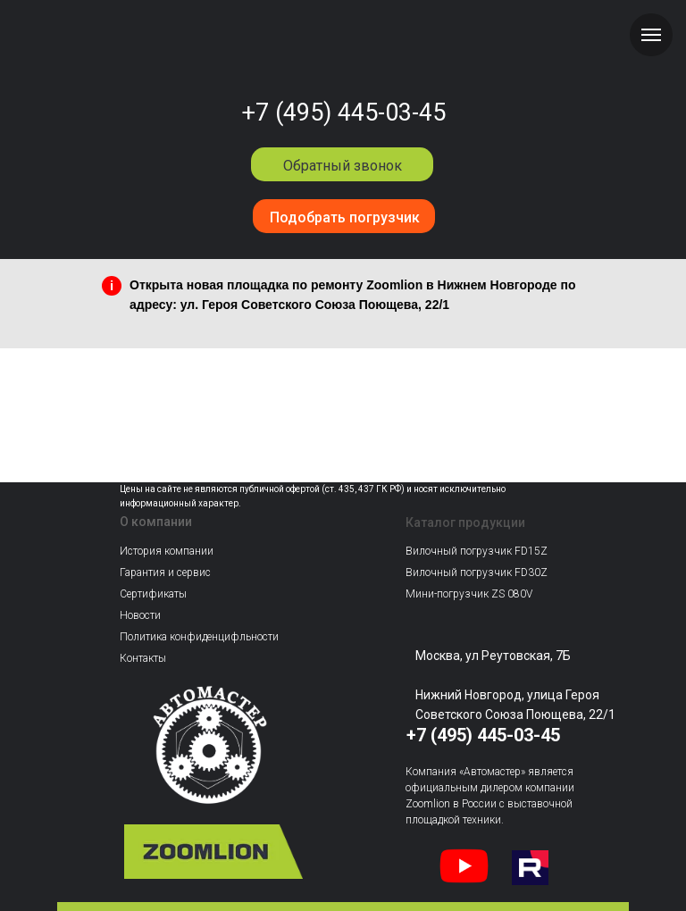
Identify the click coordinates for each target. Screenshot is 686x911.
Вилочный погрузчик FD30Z (477, 572)
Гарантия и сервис (165, 572)
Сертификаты (153, 594)
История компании (166, 551)
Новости (140, 615)
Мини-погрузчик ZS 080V (469, 594)
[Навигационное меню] (651, 35)
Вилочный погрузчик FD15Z (477, 551)
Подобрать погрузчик (345, 217)
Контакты (143, 658)
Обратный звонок (342, 165)
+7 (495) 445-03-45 (343, 112)
